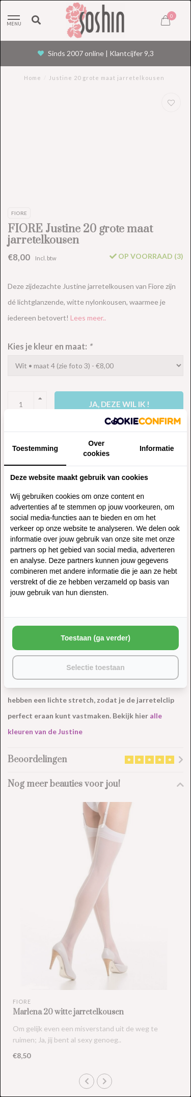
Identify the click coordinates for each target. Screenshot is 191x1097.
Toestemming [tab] (35, 448)
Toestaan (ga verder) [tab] (95, 638)
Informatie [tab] (157, 448)
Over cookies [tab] (96, 448)
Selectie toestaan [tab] (95, 667)
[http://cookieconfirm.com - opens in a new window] (142, 420)
